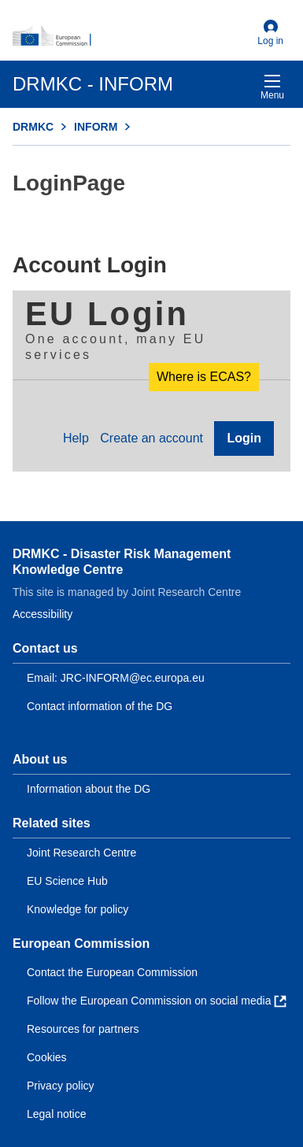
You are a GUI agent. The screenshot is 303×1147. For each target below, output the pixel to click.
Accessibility (42, 614)
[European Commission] (131, 36)
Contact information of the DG (99, 706)
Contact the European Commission (112, 972)
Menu (272, 87)
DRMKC (33, 126)
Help (76, 438)
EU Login (107, 313)
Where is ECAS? (204, 376)
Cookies (47, 1057)
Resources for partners (83, 1029)
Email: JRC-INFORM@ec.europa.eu (116, 678)
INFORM (95, 126)
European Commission (81, 943)
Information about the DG (88, 789)
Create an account (151, 438)
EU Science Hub (67, 881)
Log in (270, 32)
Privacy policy (60, 1085)
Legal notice (57, 1114)
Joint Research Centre (81, 852)
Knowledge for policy (77, 909)
